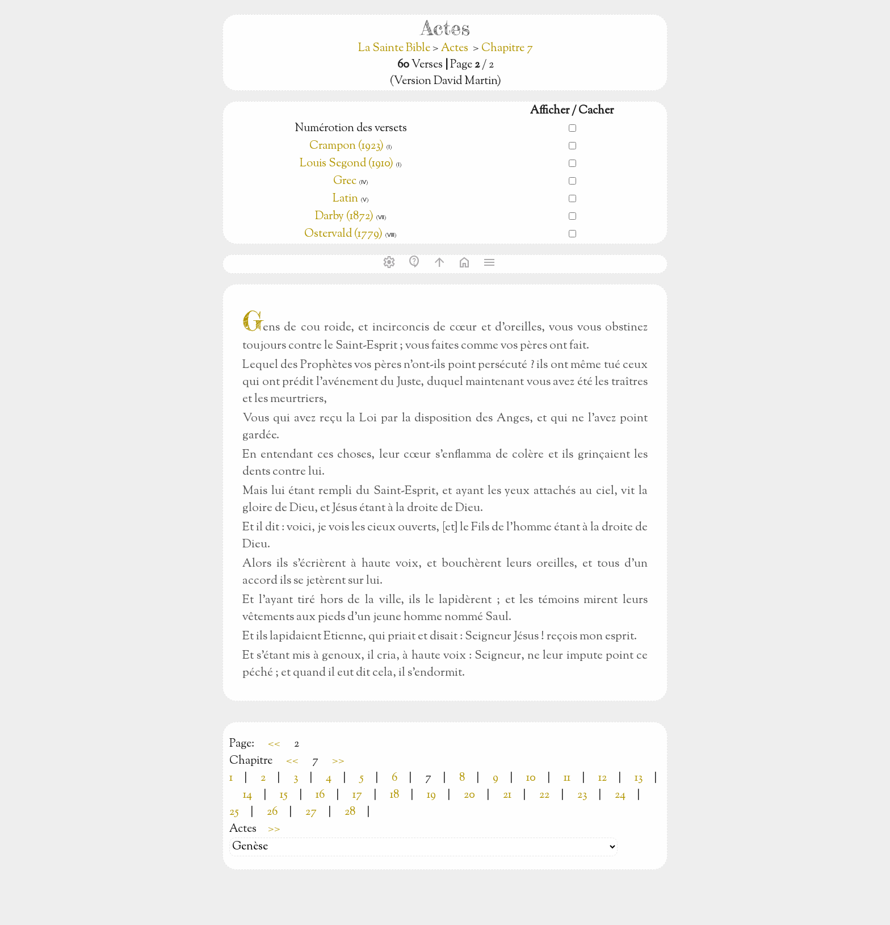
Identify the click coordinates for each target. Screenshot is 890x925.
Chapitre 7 (507, 48)
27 (311, 812)
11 (567, 778)
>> (338, 761)
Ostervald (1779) (343, 234)
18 (394, 795)
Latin (345, 199)
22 (544, 795)
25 (234, 812)
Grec (344, 181)
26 (272, 812)
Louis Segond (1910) (348, 164)
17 (357, 795)
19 (431, 795)
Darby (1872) (344, 216)
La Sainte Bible (395, 48)
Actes (454, 48)
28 (350, 812)
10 (531, 778)
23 (582, 795)
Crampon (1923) (346, 146)
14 (247, 795)
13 (639, 778)
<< (274, 744)
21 (507, 795)
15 (284, 795)
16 (320, 795)
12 (602, 778)
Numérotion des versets (351, 128)
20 (469, 795)
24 (620, 795)
